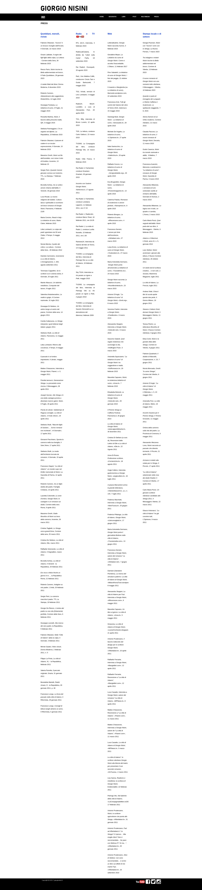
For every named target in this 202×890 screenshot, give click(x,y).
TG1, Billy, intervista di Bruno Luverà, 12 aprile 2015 (85, 122)
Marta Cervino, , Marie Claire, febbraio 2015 (51, 220)
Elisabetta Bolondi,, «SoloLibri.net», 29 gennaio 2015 (116, 398)
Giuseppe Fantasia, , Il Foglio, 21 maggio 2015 (52, 108)
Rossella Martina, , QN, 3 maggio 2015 (51, 120)
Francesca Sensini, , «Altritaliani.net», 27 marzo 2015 (115, 235)
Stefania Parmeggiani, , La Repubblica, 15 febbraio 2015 (51, 132)
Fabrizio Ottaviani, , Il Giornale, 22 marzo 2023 (52, 46)
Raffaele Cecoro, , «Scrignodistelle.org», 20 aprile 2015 (117, 170)
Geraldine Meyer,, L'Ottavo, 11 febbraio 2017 (117, 60)
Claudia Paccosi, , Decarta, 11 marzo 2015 (151, 137)
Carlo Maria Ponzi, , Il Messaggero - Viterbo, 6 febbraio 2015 (152, 226)
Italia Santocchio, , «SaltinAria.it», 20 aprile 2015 (116, 152)
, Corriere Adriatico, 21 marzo (152, 120)
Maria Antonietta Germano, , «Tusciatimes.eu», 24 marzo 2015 (118, 268)
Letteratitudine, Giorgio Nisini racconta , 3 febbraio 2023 (117, 46)
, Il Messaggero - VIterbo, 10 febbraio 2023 (152, 84)
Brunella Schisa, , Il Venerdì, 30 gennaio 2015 (51, 188)
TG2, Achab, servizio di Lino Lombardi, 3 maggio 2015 (85, 95)
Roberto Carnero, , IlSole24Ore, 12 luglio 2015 (52, 96)
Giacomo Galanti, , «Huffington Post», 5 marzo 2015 (116, 345)
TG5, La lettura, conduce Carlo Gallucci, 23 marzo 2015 (85, 134)
